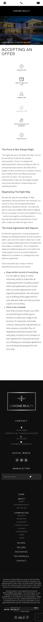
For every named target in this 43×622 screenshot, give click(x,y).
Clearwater (21, 522)
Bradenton (21, 519)
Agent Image (24, 611)
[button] (5, 3)
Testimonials (21, 556)
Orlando (21, 528)
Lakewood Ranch (21, 525)
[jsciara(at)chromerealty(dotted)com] (38, 3)
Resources (21, 552)
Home (21, 494)
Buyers (21, 543)
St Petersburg (21, 531)
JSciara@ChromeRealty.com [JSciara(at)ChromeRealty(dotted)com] (21, 444)
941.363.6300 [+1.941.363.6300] (21, 439)
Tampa (21, 535)
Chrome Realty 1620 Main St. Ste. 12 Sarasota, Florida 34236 (21, 431)
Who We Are (21, 508)
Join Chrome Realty (21, 504)
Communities (21, 513)
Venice (21, 538)
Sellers (21, 547)
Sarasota (21, 515)
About (21, 499)
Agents (21, 501)
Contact (21, 561)
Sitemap (23, 609)
